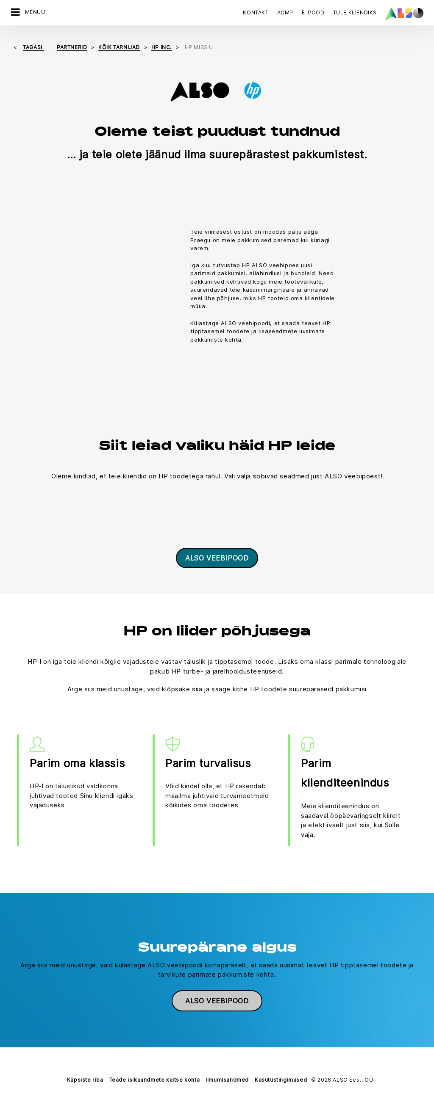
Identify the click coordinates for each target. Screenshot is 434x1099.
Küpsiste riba (85, 1079)
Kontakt (255, 12)
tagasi (33, 47)
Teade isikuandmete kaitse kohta (154, 1079)
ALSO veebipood (216, 557)
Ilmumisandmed (227, 1079)
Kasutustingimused (281, 1079)
